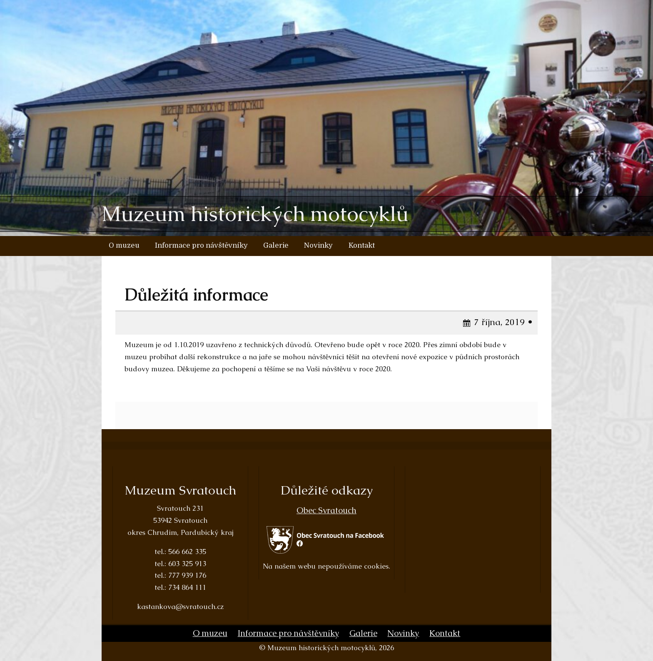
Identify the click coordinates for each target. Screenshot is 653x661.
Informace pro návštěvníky (201, 245)
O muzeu (124, 245)
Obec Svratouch (326, 511)
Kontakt (362, 245)
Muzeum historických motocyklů (255, 214)
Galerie (276, 245)
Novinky (318, 245)
